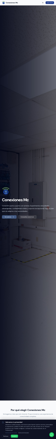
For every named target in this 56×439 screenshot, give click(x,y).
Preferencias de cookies (11, 432)
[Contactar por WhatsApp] (51, 434)
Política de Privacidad (23, 432)
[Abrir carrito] (42, 2)
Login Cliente (50, 2)
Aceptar (14, 436)
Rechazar (5, 436)
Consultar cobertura (27, 217)
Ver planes (9, 217)
